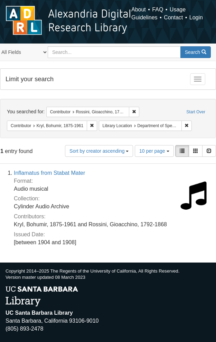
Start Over (195, 112)
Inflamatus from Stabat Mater (49, 173)
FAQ (157, 9)
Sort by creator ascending (99, 151)
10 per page (154, 151)
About (138, 9)
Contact (173, 17)
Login (196, 17)
